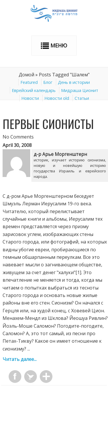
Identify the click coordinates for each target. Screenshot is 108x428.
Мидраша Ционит (79, 90)
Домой (26, 74)
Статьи (82, 98)
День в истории (74, 82)
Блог (47, 82)
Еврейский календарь (34, 90)
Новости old (56, 98)
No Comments (18, 137)
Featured (29, 82)
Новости (30, 98)
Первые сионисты (48, 123)
